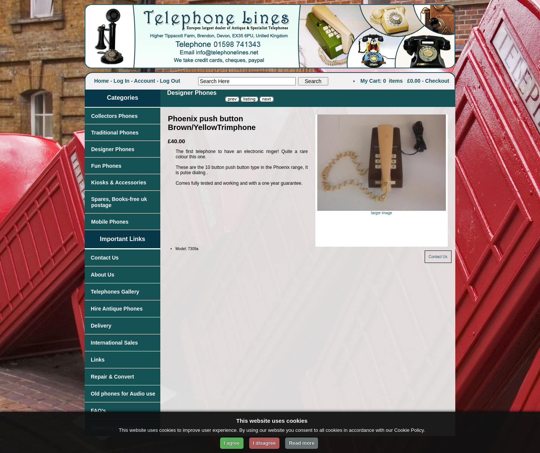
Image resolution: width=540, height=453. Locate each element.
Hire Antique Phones (117, 309)
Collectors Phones (114, 116)
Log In (121, 81)
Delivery (101, 326)
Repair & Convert (112, 377)
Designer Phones (112, 149)
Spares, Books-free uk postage (119, 202)
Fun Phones (106, 166)
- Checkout (435, 81)
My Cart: (371, 81)
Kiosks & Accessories (118, 182)
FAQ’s (98, 411)
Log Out (170, 81)
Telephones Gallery (115, 292)
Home (101, 81)
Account (144, 81)
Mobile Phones (110, 222)
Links (98, 360)
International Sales (114, 343)
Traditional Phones (114, 133)
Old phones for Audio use (123, 394)
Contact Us (105, 258)
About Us (102, 275)
